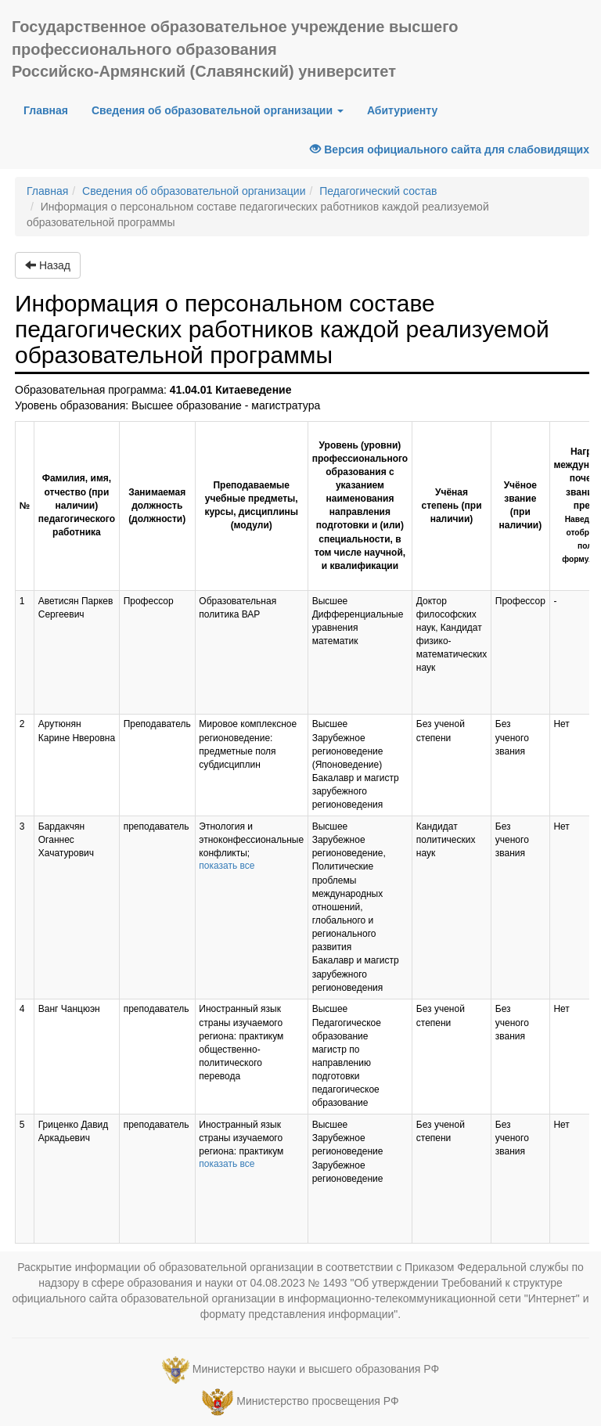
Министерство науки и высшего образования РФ (316, 1369)
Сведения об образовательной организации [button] (218, 110)
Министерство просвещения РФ (317, 1401)
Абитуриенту (402, 110)
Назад (47, 265)
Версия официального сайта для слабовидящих (449, 149)
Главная (51, 109)
